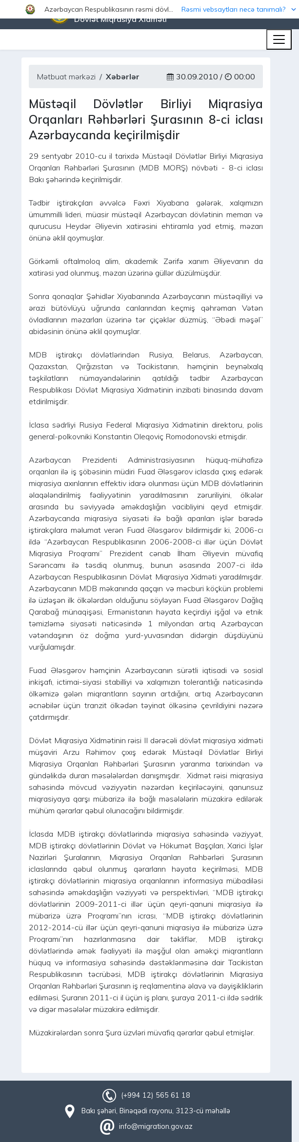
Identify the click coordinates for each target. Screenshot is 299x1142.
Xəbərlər (123, 76)
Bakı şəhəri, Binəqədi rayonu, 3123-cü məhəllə (155, 1110)
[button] (149, 9)
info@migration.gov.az (156, 1126)
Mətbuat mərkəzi (66, 76)
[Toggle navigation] (279, 39)
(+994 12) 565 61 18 (155, 1095)
